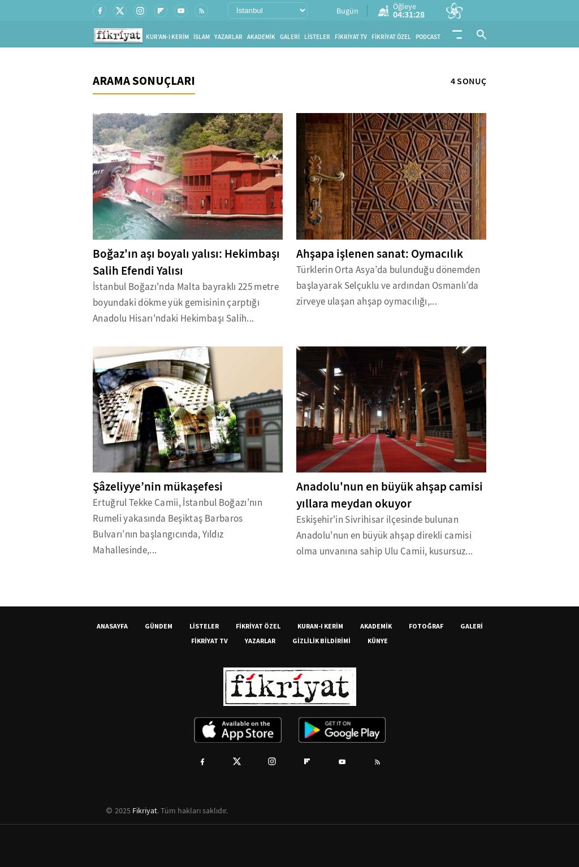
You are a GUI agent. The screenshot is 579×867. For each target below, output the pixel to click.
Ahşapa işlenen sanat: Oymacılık (379, 254)
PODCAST (428, 37)
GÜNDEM (158, 626)
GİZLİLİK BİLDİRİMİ (321, 640)
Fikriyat (144, 810)
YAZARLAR (228, 37)
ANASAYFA (112, 626)
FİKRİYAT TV (351, 37)
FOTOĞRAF (426, 626)
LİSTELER (317, 37)
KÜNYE (378, 640)
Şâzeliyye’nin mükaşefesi (158, 487)
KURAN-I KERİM (320, 626)
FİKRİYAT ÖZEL (391, 37)
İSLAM (201, 37)
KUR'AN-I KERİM (167, 37)
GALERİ (290, 37)
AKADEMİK (261, 37)
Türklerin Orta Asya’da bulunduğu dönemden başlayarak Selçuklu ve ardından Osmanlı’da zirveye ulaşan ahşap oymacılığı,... (388, 285)
